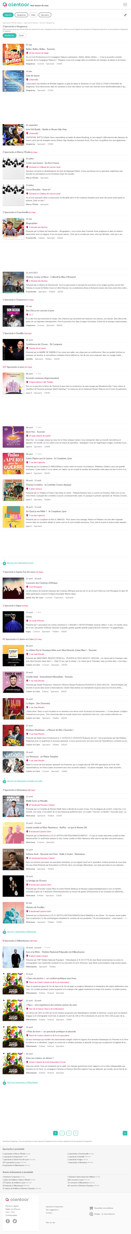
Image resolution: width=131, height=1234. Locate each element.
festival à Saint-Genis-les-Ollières (82, 1177)
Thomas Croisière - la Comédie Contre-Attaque (48, 484)
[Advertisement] (65, 108)
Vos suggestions (52, 1210)
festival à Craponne (11, 1177)
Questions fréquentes (54, 1207)
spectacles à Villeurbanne (14, 1165)
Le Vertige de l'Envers (36, 880)
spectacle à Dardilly (76, 1156)
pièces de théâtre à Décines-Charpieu (20, 1188)
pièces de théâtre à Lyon (16, 1182)
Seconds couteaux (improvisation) (42, 378)
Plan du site (50, 1222)
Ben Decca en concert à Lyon (40, 310)
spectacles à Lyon (13, 1162)
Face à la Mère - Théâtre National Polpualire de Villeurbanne (55, 951)
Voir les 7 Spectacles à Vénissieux (21, 932)
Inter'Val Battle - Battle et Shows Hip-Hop (46, 129)
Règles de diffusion (12, 1209)
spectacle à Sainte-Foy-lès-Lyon (16, 1159)
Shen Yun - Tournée (35, 431)
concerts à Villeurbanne (79, 1182)
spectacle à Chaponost (13, 1156)
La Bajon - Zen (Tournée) (38, 703)
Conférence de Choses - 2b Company (44, 344)
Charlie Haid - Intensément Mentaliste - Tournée (49, 676)
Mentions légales (12, 1206)
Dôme (29, 616)
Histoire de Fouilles (35, 907)
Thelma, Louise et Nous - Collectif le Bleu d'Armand (51, 276)
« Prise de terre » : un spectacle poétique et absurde (51, 1031)
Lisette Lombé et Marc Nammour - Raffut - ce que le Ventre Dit (56, 827)
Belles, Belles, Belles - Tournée (40, 48)
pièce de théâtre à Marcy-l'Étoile (17, 1179)
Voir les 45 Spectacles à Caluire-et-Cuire (24, 781)
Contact (49, 1213)
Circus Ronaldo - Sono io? (38, 189)
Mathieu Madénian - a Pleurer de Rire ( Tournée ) (49, 729)
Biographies (31, 223)
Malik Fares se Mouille (37, 800)
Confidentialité (11, 1215)
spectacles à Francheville (78, 1153)
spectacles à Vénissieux (78, 1162)
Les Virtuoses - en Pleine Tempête (42, 756)
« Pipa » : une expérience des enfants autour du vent (51, 1004)
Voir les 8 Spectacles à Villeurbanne (22, 1082)
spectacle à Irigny (76, 1159)
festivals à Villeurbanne (14, 1185)
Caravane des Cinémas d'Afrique (42, 582)
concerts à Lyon (77, 1179)
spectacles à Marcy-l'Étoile (14, 1153)
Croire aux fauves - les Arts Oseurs (42, 162)
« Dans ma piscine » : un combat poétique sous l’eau (51, 978)
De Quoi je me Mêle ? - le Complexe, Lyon (46, 511)
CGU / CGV (10, 1212)
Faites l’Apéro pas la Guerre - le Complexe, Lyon (49, 458)
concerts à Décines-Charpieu (81, 1185)
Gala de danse (33, 75)
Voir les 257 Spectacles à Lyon (20, 563)
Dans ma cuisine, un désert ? (40, 1058)
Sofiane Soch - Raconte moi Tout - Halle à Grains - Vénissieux (55, 854)
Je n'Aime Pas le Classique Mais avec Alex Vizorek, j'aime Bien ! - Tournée (61, 650)
